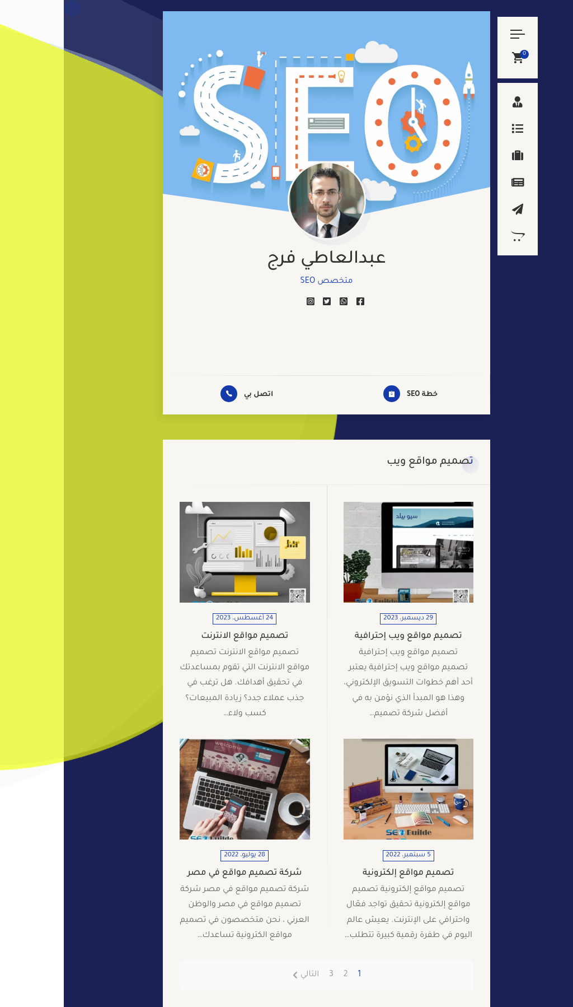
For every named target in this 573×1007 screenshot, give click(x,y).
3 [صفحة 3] (267, 975)
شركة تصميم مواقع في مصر (181, 873)
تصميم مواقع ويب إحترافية (344, 636)
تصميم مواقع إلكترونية (345, 873)
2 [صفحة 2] (282, 975)
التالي (246, 975)
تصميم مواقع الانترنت (180, 636)
